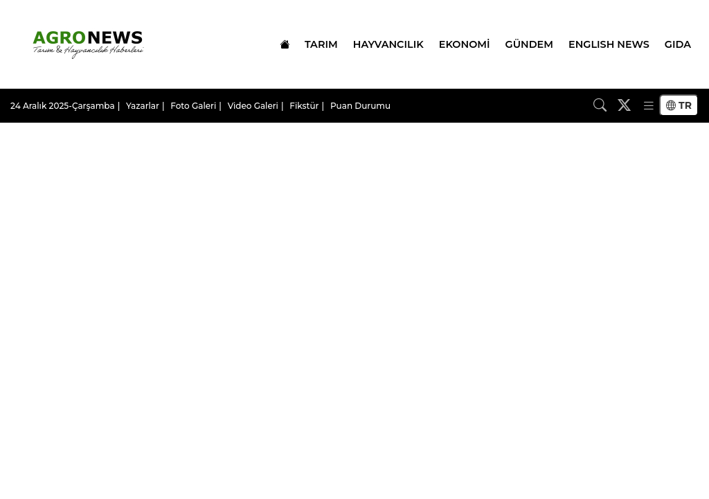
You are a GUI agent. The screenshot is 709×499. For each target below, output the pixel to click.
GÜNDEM (529, 44)
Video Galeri (253, 105)
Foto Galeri (193, 105)
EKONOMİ (464, 44)
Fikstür (303, 105)
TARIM (321, 44)
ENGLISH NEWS (608, 44)
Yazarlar (142, 105)
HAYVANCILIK (388, 44)
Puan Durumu (360, 105)
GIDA (678, 44)
